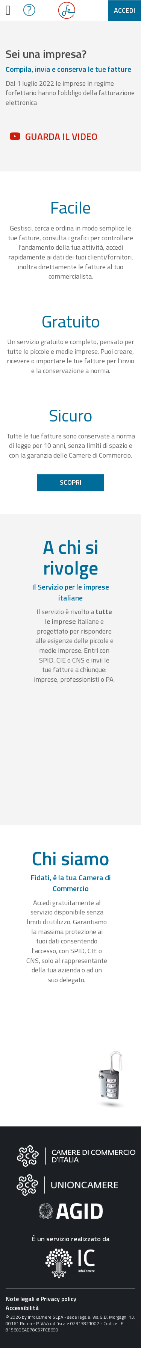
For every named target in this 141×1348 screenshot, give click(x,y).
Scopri (70, 482)
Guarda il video (61, 136)
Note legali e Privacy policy (41, 1298)
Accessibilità (22, 1307)
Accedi (124, 10)
